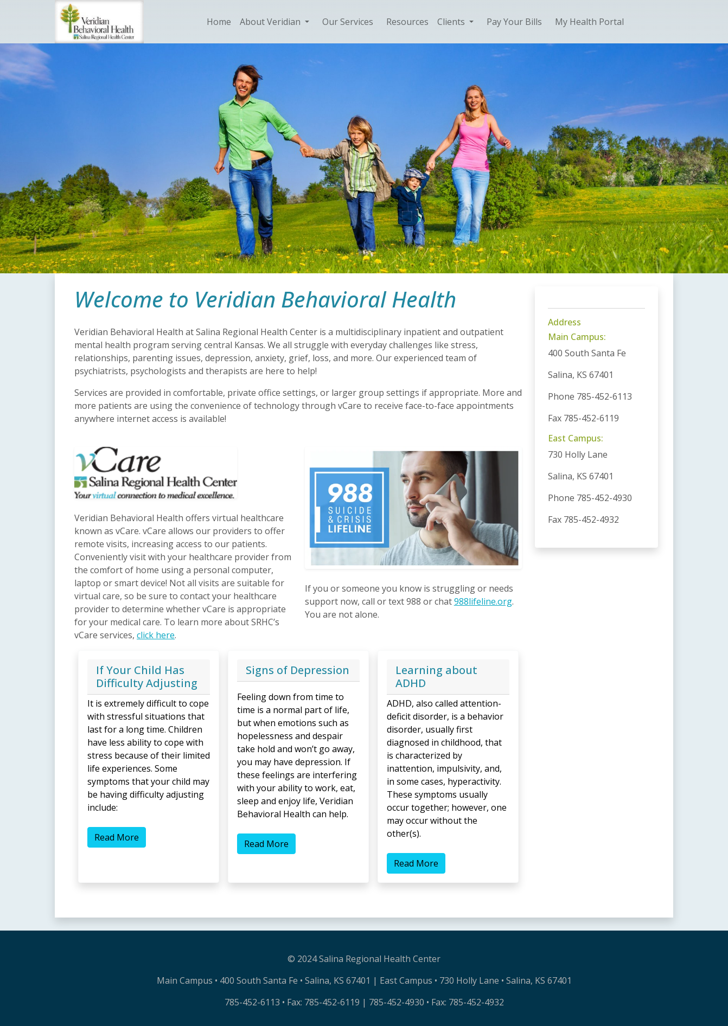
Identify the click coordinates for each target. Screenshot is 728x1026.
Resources (407, 22)
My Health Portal (589, 22)
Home (219, 22)
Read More (116, 837)
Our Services (347, 22)
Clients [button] (452, 22)
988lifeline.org (483, 601)
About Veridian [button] (271, 22)
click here (156, 635)
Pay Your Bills (514, 22)
